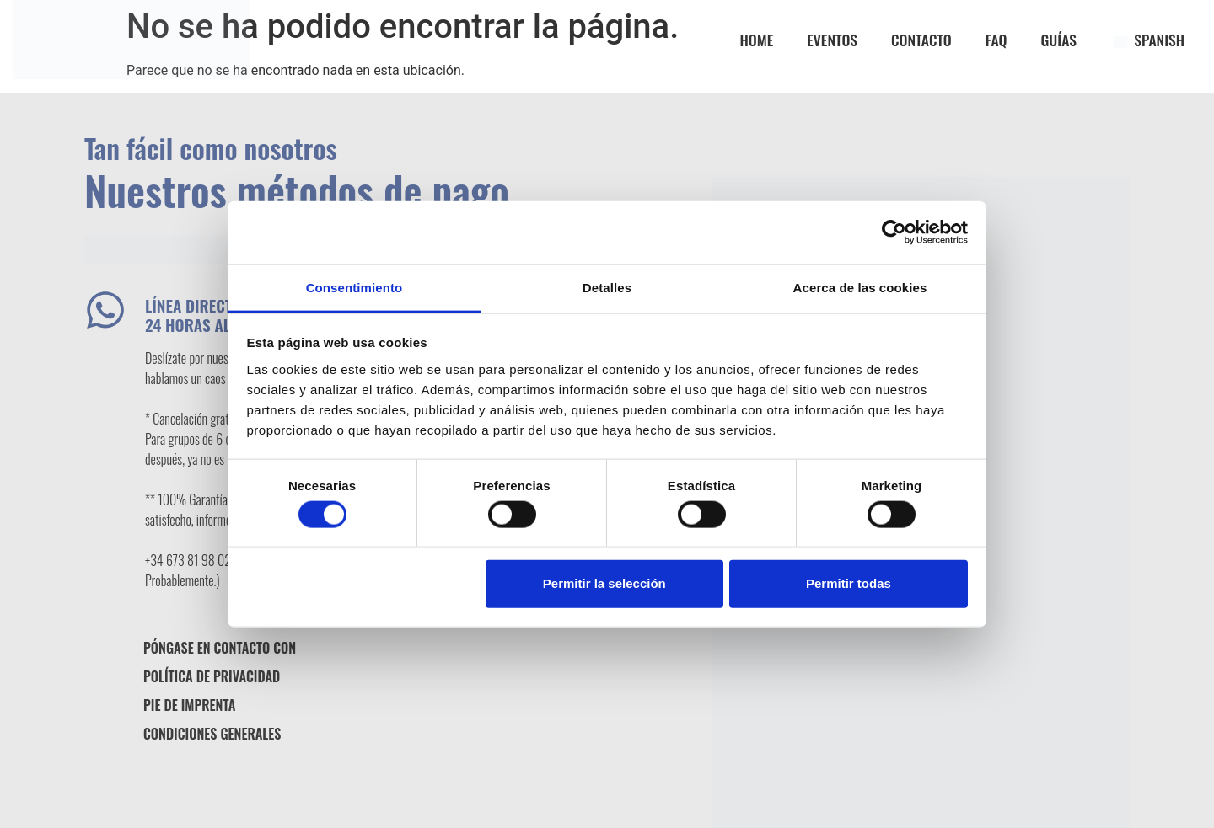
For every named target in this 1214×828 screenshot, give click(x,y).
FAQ (996, 40)
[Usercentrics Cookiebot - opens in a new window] (894, 232)
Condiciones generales (212, 734)
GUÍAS (1059, 40)
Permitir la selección (604, 583)
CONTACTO (921, 40)
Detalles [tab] (607, 287)
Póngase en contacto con (219, 648)
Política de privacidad (211, 676)
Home (757, 40)
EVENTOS (832, 40)
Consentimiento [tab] (354, 287)
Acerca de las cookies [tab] (860, 287)
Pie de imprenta (189, 705)
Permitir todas (848, 583)
